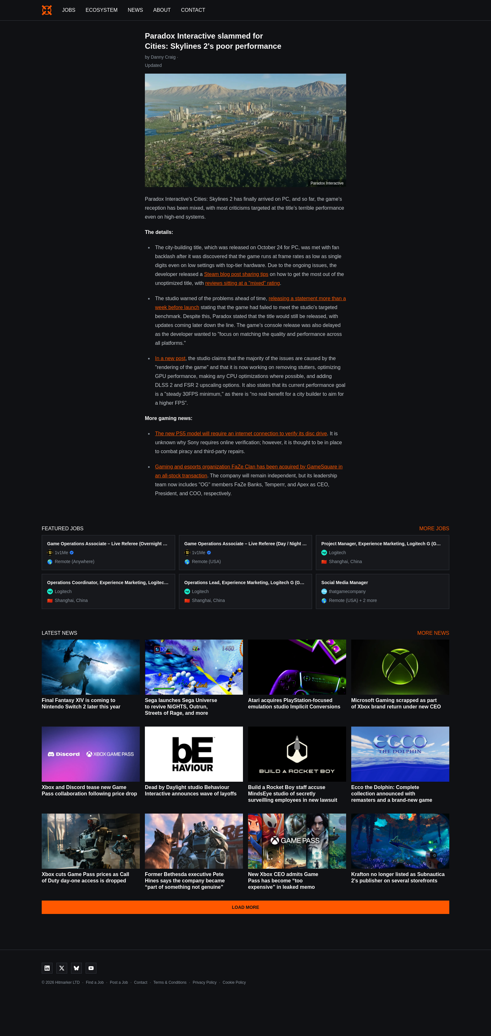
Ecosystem (101, 10)
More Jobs (434, 528)
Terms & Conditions (170, 982)
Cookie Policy (234, 982)
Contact (193, 10)
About (162, 10)
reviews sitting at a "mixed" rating (242, 283)
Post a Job (119, 982)
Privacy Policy (205, 982)
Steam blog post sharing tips (236, 274)
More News (433, 633)
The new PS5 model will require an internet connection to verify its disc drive (241, 433)
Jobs (68, 10)
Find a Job (95, 982)
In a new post (170, 358)
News (135, 10)
